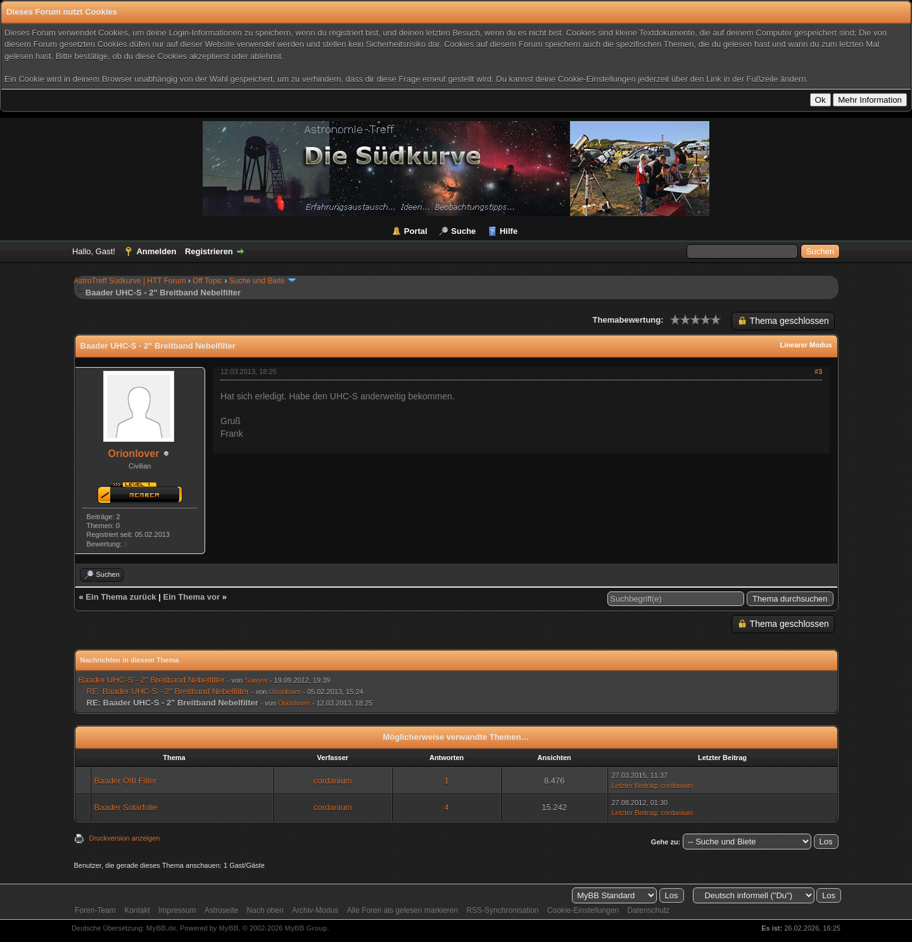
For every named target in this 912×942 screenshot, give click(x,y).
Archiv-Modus (315, 910)
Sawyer (256, 680)
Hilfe (508, 231)
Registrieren (209, 251)
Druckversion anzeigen (124, 838)
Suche (463, 231)
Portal (416, 231)
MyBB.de (161, 928)
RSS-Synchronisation (502, 910)
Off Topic (207, 280)
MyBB (228, 928)
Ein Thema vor (191, 597)
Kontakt (137, 910)
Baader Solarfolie (126, 807)
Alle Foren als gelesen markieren (402, 910)
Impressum (177, 910)
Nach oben (265, 910)
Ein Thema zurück (121, 597)
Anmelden (156, 251)
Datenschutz (649, 910)
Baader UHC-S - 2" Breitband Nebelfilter (152, 680)
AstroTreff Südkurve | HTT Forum (130, 280)
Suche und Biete (257, 280)
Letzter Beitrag (634, 785)
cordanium (333, 780)
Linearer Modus (806, 345)
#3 (818, 371)
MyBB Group (306, 928)
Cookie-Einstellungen (583, 910)
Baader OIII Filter (125, 780)
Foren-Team (95, 910)
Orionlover (133, 453)
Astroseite (221, 910)
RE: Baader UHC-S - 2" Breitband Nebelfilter (168, 691)
